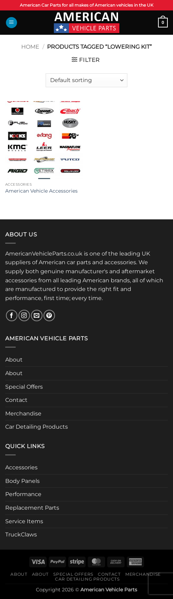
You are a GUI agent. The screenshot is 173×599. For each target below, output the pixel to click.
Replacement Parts (32, 507)
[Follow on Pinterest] (49, 315)
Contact (16, 400)
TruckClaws (21, 534)
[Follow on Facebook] (11, 315)
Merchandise (23, 413)
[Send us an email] (36, 315)
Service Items (24, 521)
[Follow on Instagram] (24, 315)
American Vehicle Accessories (41, 191)
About (14, 359)
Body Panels (22, 481)
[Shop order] (86, 80)
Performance (23, 494)
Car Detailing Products (36, 426)
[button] (11, 23)
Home (30, 46)
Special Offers (24, 386)
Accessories (21, 467)
